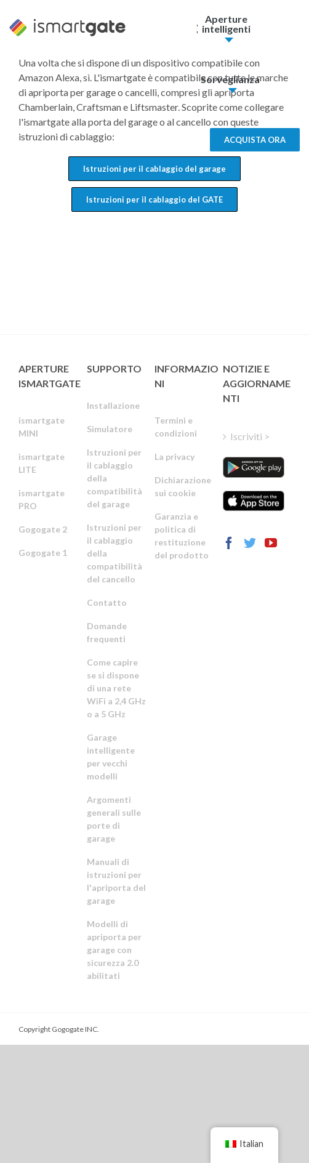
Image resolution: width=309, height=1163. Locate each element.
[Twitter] (250, 543)
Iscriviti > (250, 436)
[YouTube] (271, 543)
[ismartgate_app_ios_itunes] (254, 501)
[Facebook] (229, 543)
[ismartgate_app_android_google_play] (254, 467)
